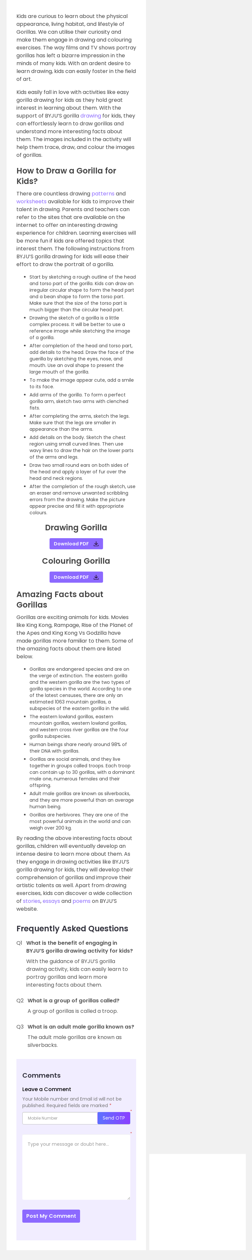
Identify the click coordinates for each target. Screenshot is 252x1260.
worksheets (32, 201)
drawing (91, 115)
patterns (104, 193)
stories (31, 901)
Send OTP (114, 1118)
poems (82, 901)
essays (51, 901)
